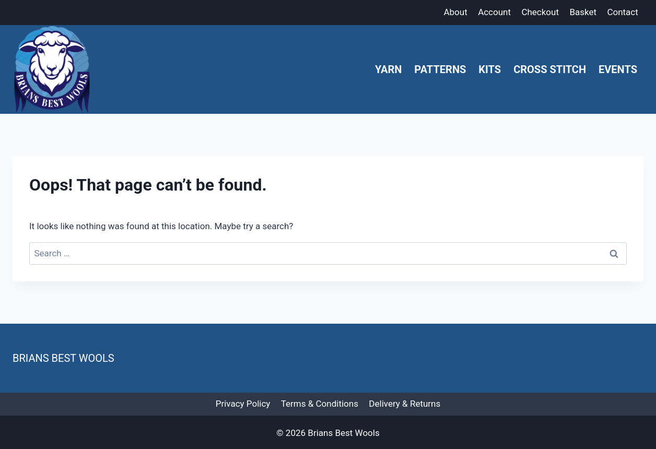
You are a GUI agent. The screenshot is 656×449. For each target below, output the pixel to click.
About (455, 12)
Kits (489, 69)
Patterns (440, 69)
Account (494, 12)
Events (618, 69)
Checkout (540, 12)
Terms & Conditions (319, 403)
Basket (582, 12)
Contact (622, 12)
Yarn (388, 69)
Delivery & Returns (404, 403)
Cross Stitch (549, 69)
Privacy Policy (243, 403)
